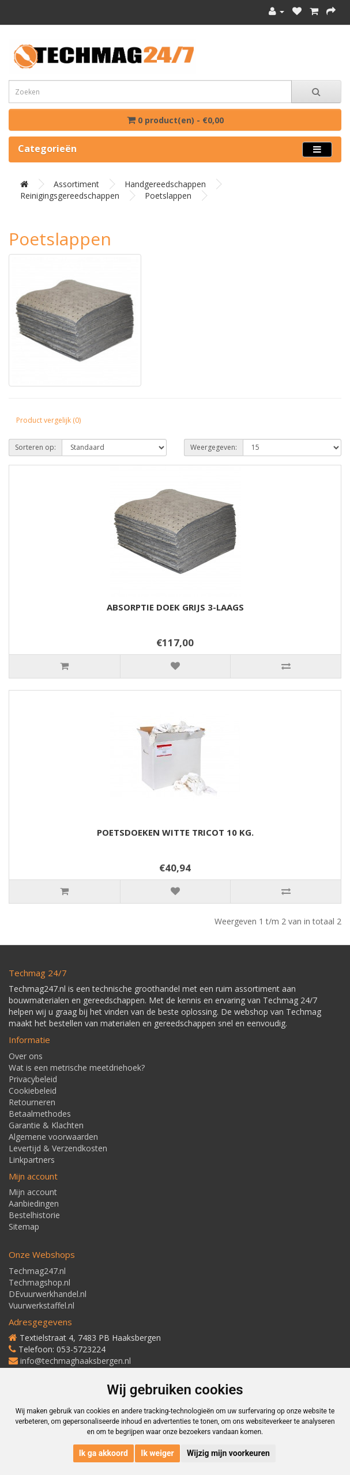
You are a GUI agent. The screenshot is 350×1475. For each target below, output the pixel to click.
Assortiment (76, 184)
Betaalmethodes (40, 1113)
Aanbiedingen (34, 1203)
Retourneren (32, 1102)
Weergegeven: (213, 447)
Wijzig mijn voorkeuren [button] (228, 1453)
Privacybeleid (33, 1079)
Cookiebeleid (33, 1090)
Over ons (26, 1056)
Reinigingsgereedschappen (69, 195)
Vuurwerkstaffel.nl (41, 1305)
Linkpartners (32, 1159)
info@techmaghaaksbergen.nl (75, 1360)
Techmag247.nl (37, 1270)
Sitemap (24, 1226)
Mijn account (33, 1191)
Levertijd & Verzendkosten (58, 1148)
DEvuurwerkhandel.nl (47, 1293)
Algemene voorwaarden (53, 1136)
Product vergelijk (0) (48, 420)
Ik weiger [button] (157, 1453)
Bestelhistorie (34, 1214)
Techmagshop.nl (39, 1282)
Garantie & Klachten (46, 1125)
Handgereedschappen (165, 184)
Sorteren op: (35, 447)
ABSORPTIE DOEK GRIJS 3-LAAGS (175, 607)
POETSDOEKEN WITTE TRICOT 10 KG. (175, 832)
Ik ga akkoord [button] (103, 1453)
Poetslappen (168, 195)
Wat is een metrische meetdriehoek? (77, 1067)
